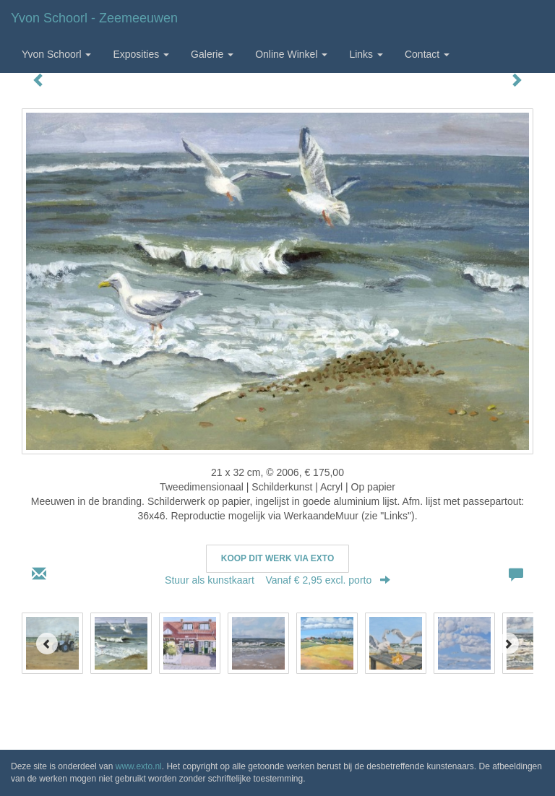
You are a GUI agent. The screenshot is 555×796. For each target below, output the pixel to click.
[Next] (508, 643)
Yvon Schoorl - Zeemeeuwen (94, 18)
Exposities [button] (141, 54)
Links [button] (366, 54)
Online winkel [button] (291, 54)
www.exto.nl (139, 766)
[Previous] (47, 643)
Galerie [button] (212, 54)
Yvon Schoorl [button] (56, 54)
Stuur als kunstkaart (277, 580)
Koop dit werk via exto (277, 558)
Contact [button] (427, 54)
